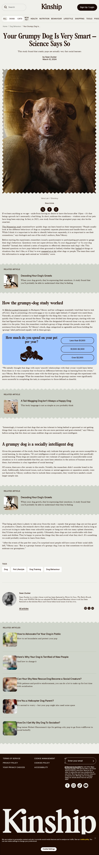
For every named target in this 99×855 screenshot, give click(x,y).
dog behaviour (53, 569)
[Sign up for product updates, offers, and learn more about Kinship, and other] (93, 761)
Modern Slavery (73, 767)
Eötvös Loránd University (16, 310)
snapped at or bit (48, 251)
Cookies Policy (42, 763)
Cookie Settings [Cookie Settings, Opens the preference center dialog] (49, 849)
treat (40, 313)
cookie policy (84, 839)
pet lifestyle (18, 569)
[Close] (95, 838)
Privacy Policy (10, 763)
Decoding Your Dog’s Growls (36, 275)
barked (79, 249)
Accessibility (41, 767)
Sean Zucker (51, 57)
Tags (4, 564)
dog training (35, 569)
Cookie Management (44, 759)
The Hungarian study (12, 227)
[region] (49, 844)
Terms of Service (11, 759)
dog (6, 569)
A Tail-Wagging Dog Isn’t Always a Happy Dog (46, 400)
